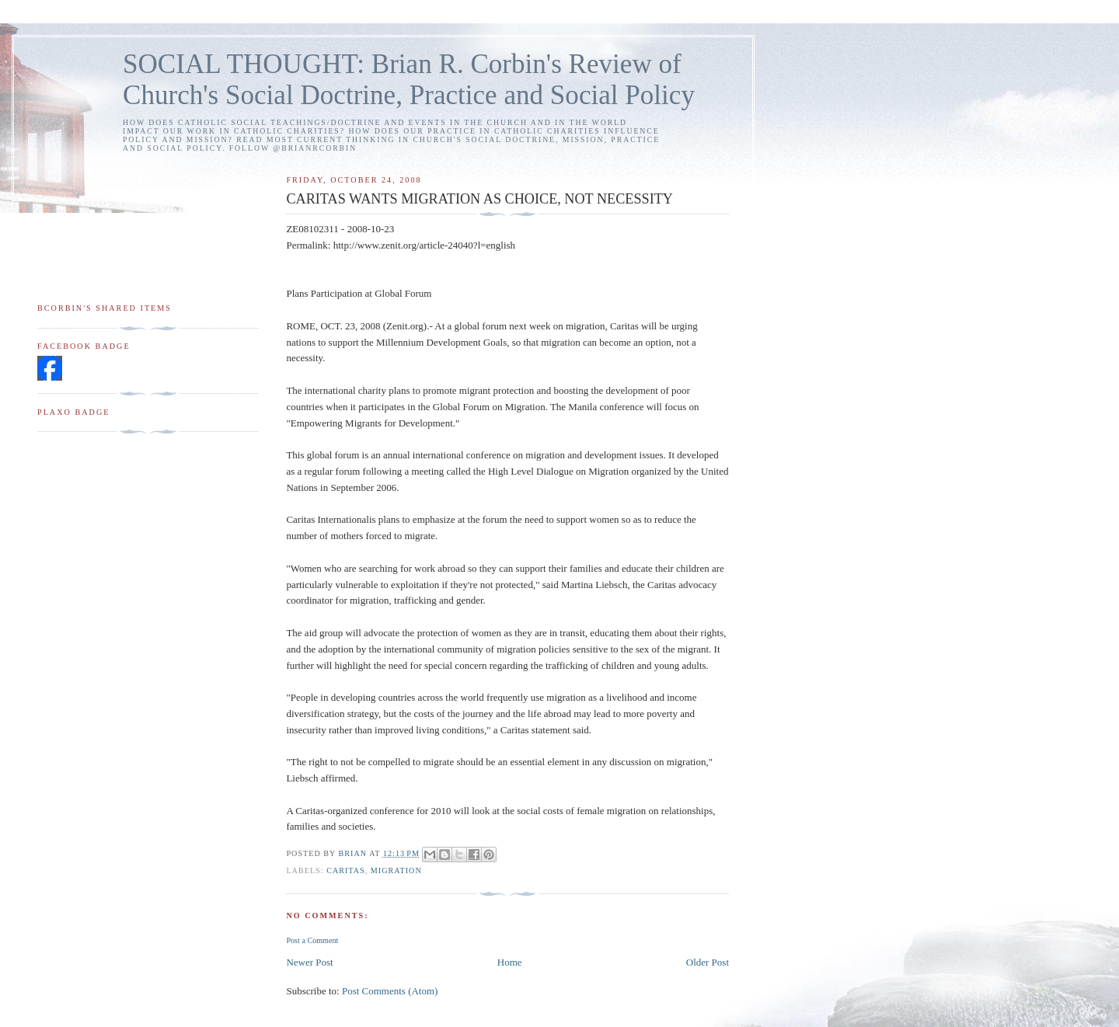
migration (396, 870)
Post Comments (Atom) (390, 991)
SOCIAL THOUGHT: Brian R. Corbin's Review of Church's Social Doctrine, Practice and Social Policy (409, 79)
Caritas (345, 870)
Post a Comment (312, 940)
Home (509, 962)
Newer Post (309, 962)
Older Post (707, 962)
